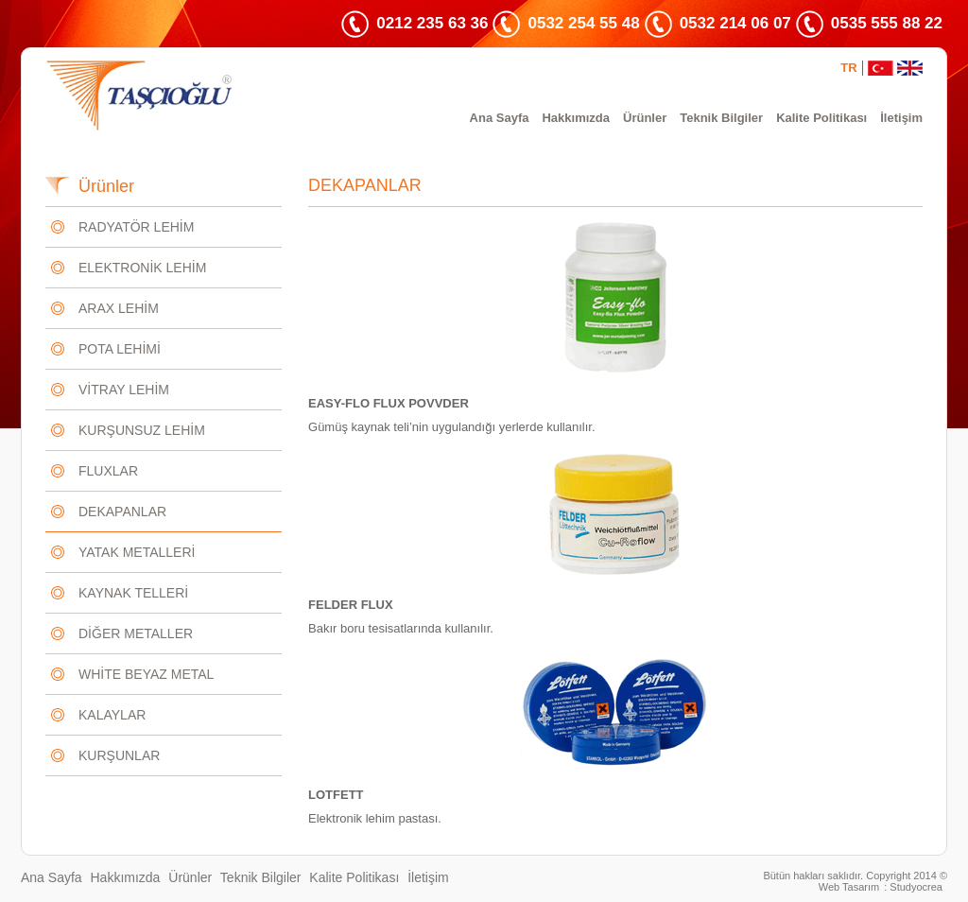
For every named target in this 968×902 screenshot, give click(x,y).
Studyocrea (916, 887)
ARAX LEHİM (118, 308)
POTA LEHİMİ (119, 348)
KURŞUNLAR (119, 755)
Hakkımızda (576, 118)
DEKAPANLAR (122, 511)
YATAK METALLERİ (136, 552)
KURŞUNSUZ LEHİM (141, 430)
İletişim (901, 118)
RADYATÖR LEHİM (136, 226)
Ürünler (644, 118)
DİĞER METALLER (135, 633)
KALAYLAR (112, 714)
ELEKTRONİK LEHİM (142, 267)
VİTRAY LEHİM (123, 389)
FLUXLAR (108, 470)
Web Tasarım (849, 887)
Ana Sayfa (499, 118)
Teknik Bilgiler (721, 118)
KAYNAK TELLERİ (133, 592)
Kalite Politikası (821, 118)
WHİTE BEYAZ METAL (146, 674)
